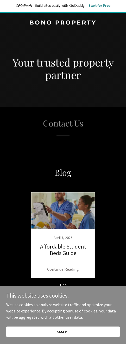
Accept (63, 332)
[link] (63, 23)
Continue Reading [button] (63, 269)
